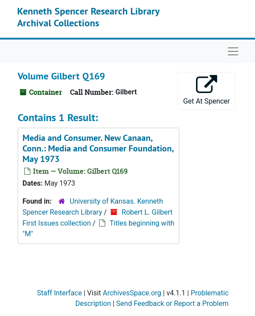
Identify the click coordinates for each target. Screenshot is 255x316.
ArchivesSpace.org (132, 293)
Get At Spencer (206, 90)
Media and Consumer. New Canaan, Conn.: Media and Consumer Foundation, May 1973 (98, 148)
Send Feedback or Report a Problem (172, 303)
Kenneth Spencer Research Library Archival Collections (88, 17)
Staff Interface (59, 293)
